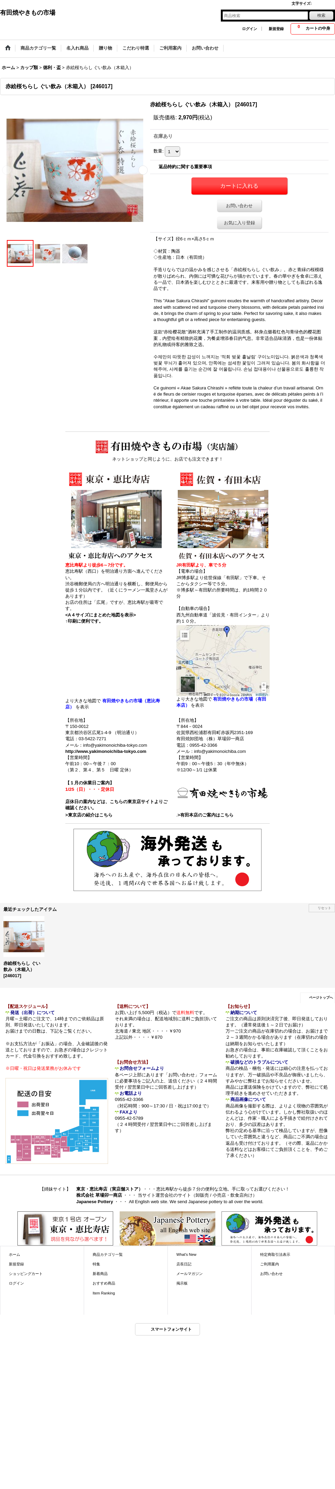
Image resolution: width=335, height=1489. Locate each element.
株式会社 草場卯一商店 (99, 1195)
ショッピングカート (26, 1274)
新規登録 (276, 29)
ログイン (249, 29)
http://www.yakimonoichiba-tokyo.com (105, 751)
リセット (324, 908)
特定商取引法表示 (275, 1254)
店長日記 (183, 1264)
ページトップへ (321, 997)
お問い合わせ (239, 205)
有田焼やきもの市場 (27, 12)
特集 (96, 1264)
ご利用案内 (269, 1264)
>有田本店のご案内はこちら (205, 814)
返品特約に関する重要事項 (185, 166)
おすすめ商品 (104, 1283)
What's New (186, 1254)
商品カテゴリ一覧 (108, 1254)
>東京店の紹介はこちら (88, 814)
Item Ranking (104, 1293)
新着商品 (100, 1274)
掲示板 (182, 1283)
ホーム (14, 1254)
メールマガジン (189, 1274)
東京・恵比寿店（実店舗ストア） (109, 1189)
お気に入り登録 (239, 222)
